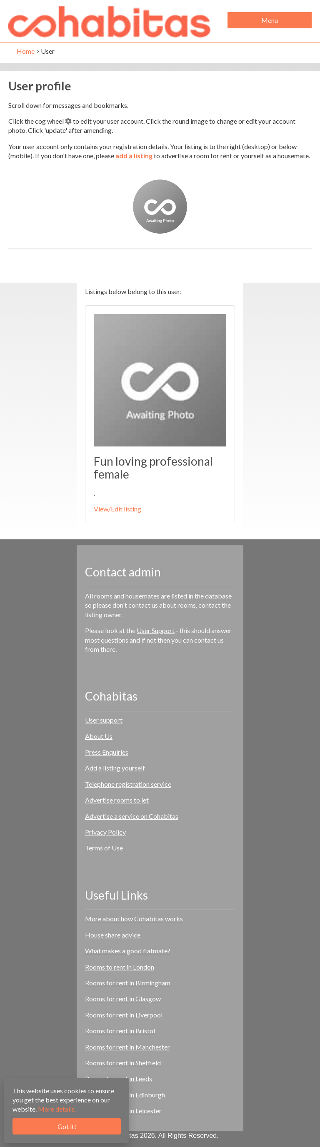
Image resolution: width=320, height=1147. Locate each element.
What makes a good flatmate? (127, 951)
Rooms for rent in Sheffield (123, 1063)
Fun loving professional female (153, 467)
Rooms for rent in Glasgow (123, 998)
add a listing (133, 156)
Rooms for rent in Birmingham (127, 983)
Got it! (67, 1126)
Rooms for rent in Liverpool (123, 1015)
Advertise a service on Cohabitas (131, 816)
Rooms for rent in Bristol (120, 1031)
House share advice (112, 935)
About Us (98, 736)
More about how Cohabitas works (134, 919)
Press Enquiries (106, 752)
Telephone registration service (128, 784)
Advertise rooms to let (117, 800)
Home (26, 51)
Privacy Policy (105, 832)
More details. (57, 1109)
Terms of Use (104, 848)
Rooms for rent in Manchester (127, 1047)
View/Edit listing (117, 509)
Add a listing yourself (115, 768)
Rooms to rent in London (119, 967)
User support (103, 720)
